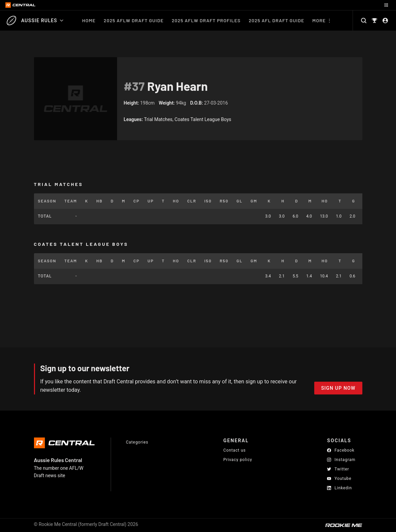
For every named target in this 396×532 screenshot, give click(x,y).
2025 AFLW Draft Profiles (206, 20)
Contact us (234, 450)
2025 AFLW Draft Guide (134, 20)
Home (89, 20)
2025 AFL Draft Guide (276, 20)
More (319, 20)
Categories (137, 442)
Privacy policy (237, 459)
